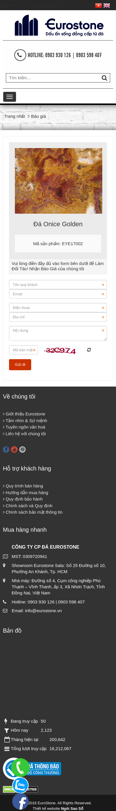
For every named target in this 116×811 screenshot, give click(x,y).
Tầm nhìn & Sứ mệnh (25, 420)
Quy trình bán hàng (23, 485)
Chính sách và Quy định (27, 505)
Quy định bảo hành (23, 498)
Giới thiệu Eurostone (24, 413)
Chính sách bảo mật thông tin (32, 512)
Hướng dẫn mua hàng (25, 492)
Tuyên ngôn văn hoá (24, 426)
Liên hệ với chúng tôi (24, 433)
